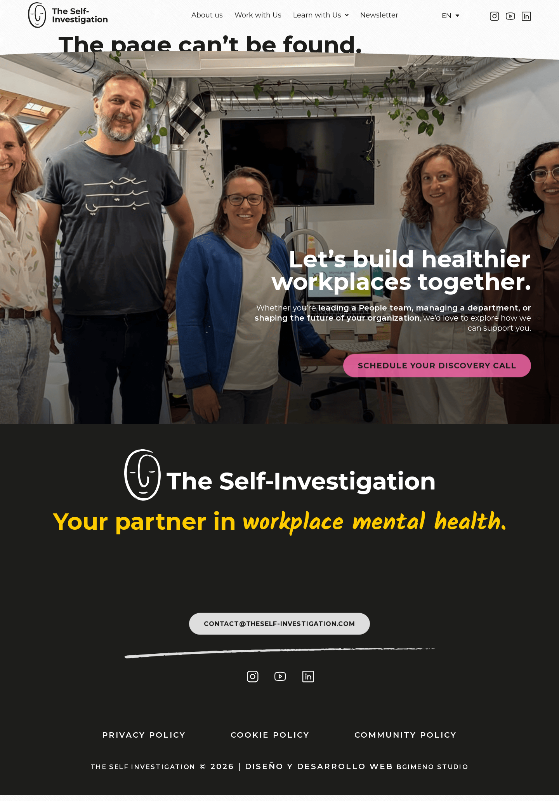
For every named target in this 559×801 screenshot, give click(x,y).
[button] (320, 17)
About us (207, 17)
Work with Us (257, 17)
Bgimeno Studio (446, 772)
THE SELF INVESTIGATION (134, 772)
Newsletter (379, 17)
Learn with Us (321, 17)
